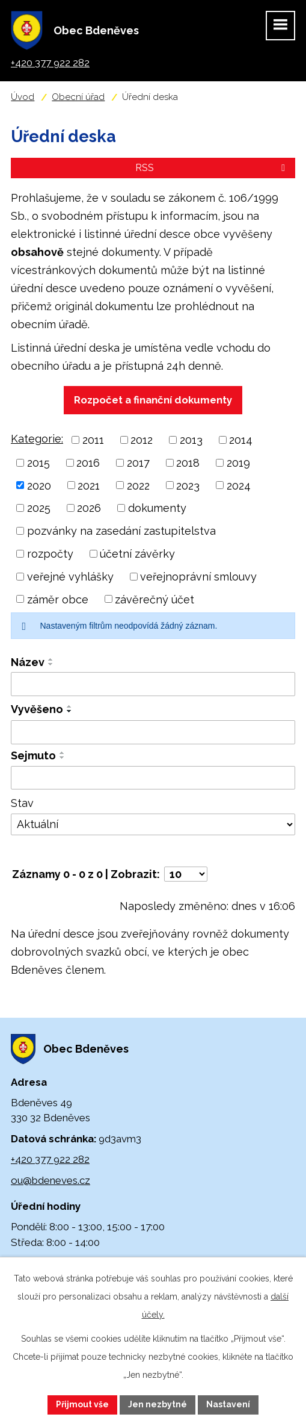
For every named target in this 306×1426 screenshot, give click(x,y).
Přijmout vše (82, 1404)
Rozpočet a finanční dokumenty (153, 400)
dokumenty (157, 508)
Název (27, 662)
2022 (138, 485)
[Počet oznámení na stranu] (185, 874)
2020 (39, 485)
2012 (141, 440)
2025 (38, 508)
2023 (188, 485)
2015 (38, 462)
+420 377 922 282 (50, 1159)
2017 (138, 462)
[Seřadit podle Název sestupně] (51, 664)
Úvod (22, 97)
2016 (88, 462)
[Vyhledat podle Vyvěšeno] (153, 732)
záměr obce (57, 599)
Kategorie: (37, 438)
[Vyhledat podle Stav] (153, 824)
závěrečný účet (154, 599)
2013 (191, 440)
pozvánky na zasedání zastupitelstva (121, 531)
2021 (89, 485)
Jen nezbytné (157, 1404)
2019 (238, 462)
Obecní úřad (78, 97)
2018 (188, 462)
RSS (212, 167)
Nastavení (228, 1404)
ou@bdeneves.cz (50, 1180)
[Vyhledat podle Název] (153, 684)
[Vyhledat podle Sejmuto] (153, 778)
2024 (239, 485)
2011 (93, 440)
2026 (89, 508)
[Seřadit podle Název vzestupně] (51, 659)
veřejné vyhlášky (70, 576)
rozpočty (50, 553)
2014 (240, 440)
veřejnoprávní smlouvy (198, 576)
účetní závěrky (137, 553)
